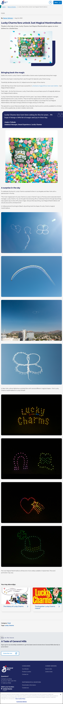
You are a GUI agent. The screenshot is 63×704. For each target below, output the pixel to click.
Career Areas (48, 672)
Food (9, 624)
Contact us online (6, 679)
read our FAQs (7, 683)
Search (50, 3)
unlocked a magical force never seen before (45, 86)
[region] (31, 698)
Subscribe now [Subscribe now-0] (7, 654)
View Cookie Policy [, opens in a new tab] (20, 698)
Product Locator (26, 672)
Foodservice (25, 688)
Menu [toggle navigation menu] (57, 3)
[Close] (60, 694)
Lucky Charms (9, 626)
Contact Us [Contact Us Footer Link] (25, 675)
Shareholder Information (29, 685)
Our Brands (25, 669)
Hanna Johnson (8, 19)
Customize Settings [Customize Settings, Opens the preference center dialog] (21, 701)
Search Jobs (48, 669)
